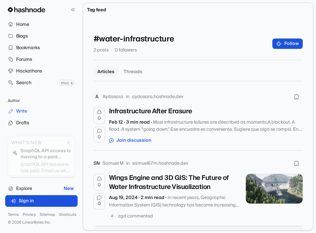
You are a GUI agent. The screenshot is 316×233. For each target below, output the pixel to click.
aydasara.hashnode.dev (157, 97)
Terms (13, 214)
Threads (133, 72)
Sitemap (47, 214)
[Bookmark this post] (296, 96)
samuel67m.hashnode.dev (160, 163)
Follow (287, 44)
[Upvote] (99, 115)
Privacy (29, 214)
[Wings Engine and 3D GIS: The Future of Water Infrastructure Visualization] (274, 189)
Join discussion (130, 140)
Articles (105, 72)
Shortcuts (67, 214)
